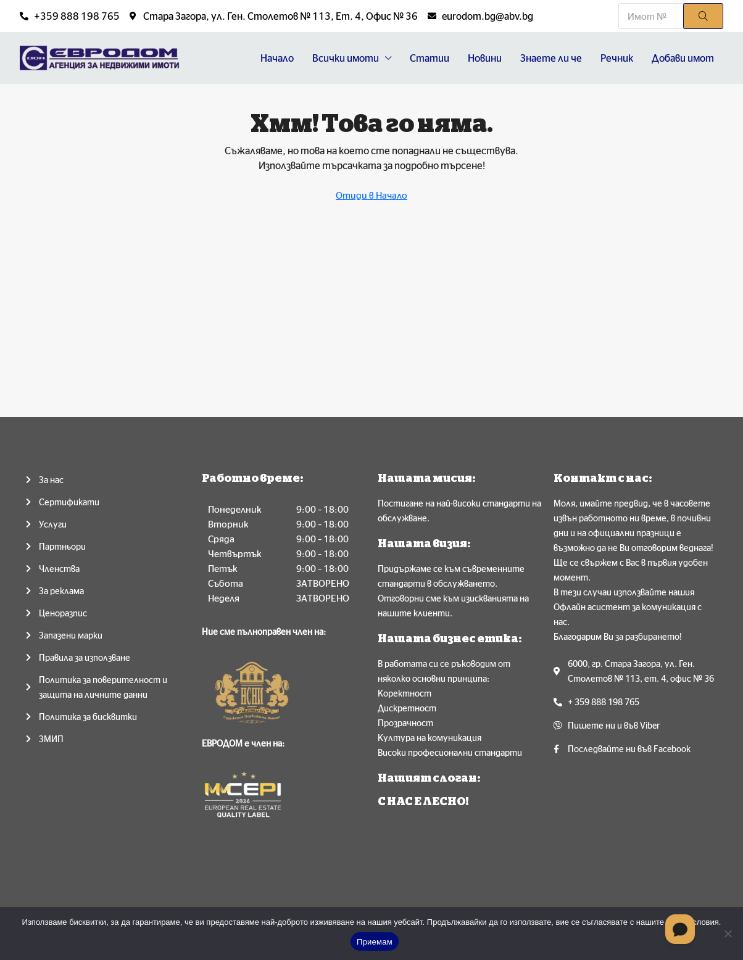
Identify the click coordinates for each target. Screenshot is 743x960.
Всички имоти (345, 58)
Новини (485, 58)
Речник (616, 58)
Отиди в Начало (371, 195)
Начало (277, 58)
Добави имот (683, 58)
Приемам (374, 941)
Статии (429, 58)
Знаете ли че (551, 58)
